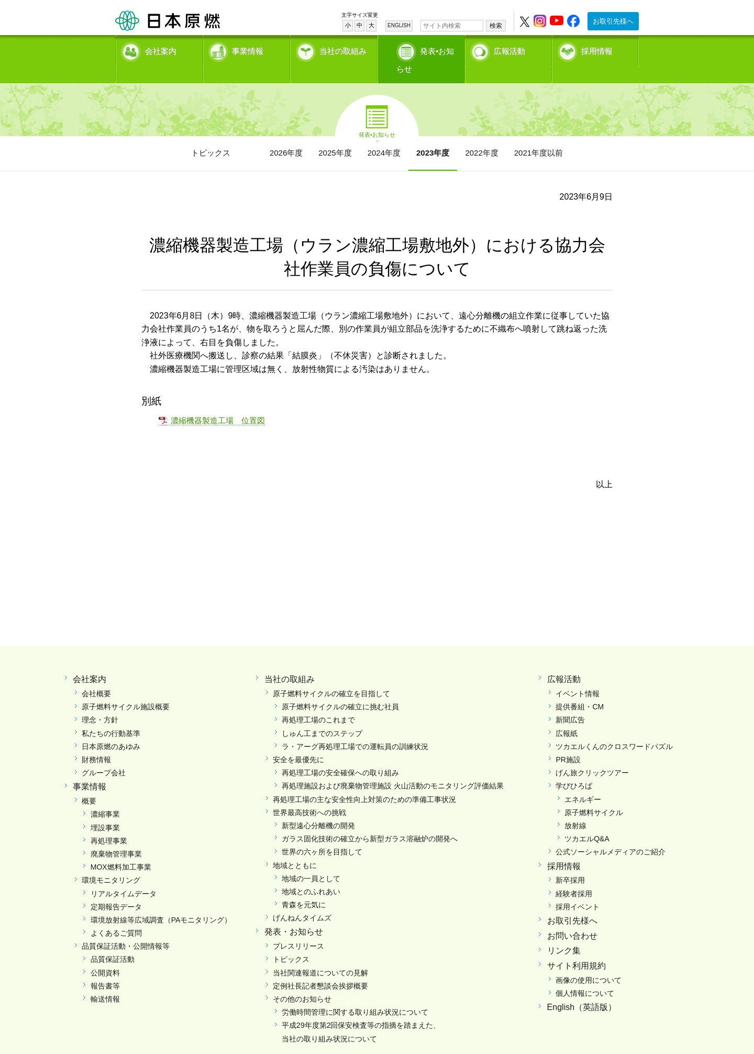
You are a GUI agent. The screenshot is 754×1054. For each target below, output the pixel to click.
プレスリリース (298, 930)
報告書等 (105, 969)
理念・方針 (100, 703)
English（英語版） (581, 990)
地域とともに (295, 848)
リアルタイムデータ (124, 877)
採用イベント (578, 890)
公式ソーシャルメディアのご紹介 (611, 835)
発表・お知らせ (293, 915)
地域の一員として (311, 862)
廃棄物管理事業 (116, 837)
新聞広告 (570, 703)
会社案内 (160, 50)
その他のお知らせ (302, 983)
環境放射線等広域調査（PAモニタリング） (161, 903)
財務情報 (96, 743)
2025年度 (334, 136)
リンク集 (564, 934)
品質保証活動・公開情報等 (126, 930)
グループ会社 (104, 756)
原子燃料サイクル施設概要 (126, 690)
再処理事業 (109, 824)
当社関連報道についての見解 (320, 956)
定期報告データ (116, 890)
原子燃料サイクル (593, 796)
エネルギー (582, 782)
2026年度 (286, 136)
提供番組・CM (580, 690)
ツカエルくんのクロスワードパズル (614, 730)
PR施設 (568, 743)
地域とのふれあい (311, 875)
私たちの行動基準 (111, 716)
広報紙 (567, 716)
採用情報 (597, 50)
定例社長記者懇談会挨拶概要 (320, 969)
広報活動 (509, 50)
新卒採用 (570, 864)
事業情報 (247, 50)
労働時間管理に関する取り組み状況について (355, 996)
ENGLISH (399, 25)
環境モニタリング (111, 864)
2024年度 (384, 136)
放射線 (575, 809)
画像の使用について (589, 964)
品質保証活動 (113, 943)
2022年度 (481, 136)
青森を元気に (304, 888)
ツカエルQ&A (586, 822)
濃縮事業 (105, 798)
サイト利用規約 (576, 949)
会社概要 (96, 677)
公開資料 (105, 956)
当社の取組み (343, 50)
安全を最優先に (298, 743)
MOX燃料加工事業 (121, 851)
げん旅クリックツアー (592, 756)
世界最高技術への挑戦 (309, 796)
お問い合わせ (572, 919)
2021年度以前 (538, 136)
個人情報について (585, 977)
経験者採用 (574, 877)
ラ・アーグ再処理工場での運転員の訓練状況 (355, 730)
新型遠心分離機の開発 (318, 809)
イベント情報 (578, 677)
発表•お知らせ (432, 50)
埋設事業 (105, 811)
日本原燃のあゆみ (111, 730)
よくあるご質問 (116, 917)
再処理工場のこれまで (318, 703)
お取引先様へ (613, 21)
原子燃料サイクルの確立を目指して (331, 677)
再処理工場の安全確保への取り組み (340, 756)
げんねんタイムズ (302, 901)
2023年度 (432, 136)
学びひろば (574, 769)
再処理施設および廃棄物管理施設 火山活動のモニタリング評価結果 (393, 769)
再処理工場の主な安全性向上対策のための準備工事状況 (364, 782)
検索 (496, 25)
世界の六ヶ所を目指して (322, 835)
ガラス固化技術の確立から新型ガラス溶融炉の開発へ (370, 822)
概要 (89, 785)
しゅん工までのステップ (322, 716)
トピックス (210, 136)
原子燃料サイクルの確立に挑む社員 (340, 690)
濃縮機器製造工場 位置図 (218, 404)
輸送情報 (105, 983)
